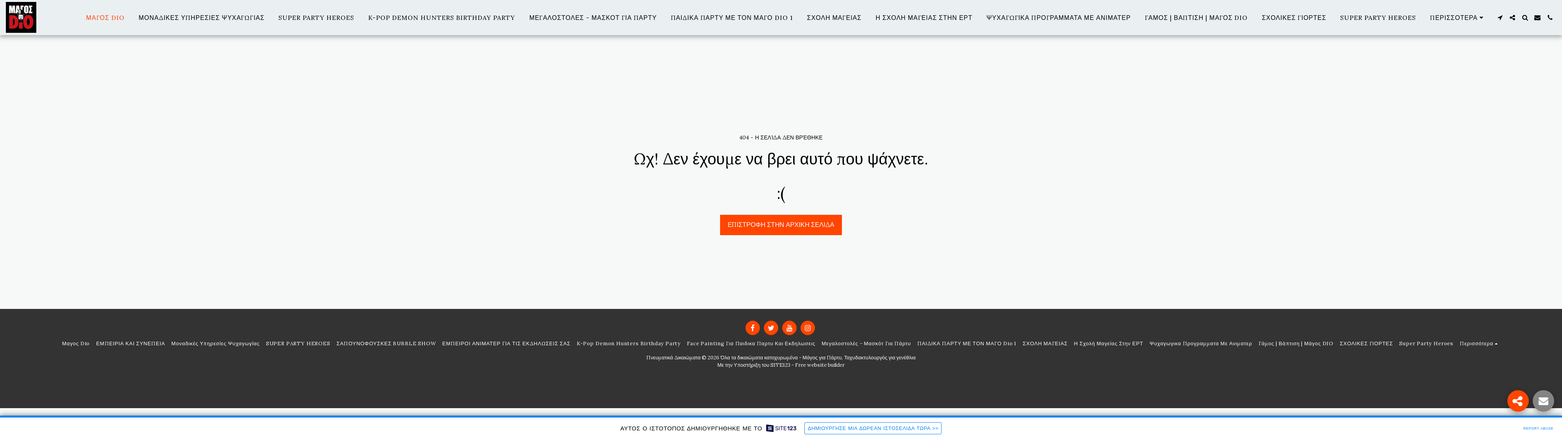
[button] (1500, 17)
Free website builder (820, 365)
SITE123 (780, 365)
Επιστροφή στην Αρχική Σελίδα (781, 224)
